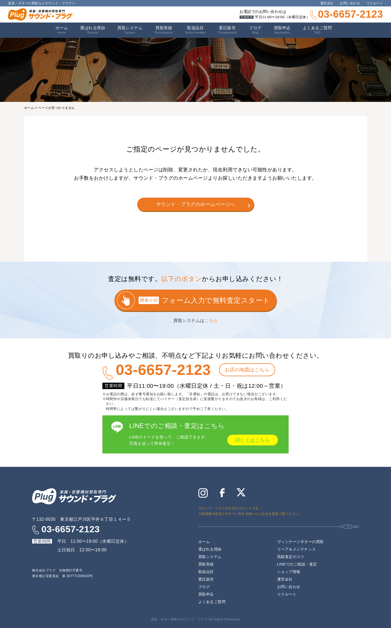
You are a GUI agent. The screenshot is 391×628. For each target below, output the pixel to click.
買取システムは (195, 320)
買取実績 (164, 29)
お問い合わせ (350, 3)
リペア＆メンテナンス (296, 549)
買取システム (129, 29)
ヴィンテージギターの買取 (300, 542)
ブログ (255, 29)
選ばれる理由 (92, 29)
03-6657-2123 (350, 14)
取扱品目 (206, 572)
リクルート (374, 3)
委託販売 (227, 29)
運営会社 (327, 3)
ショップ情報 (288, 572)
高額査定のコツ (290, 557)
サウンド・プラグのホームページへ (195, 204)
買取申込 (282, 29)
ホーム (61, 29)
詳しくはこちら (252, 440)
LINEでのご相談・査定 (297, 564)
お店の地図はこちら (247, 369)
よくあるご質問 (317, 29)
